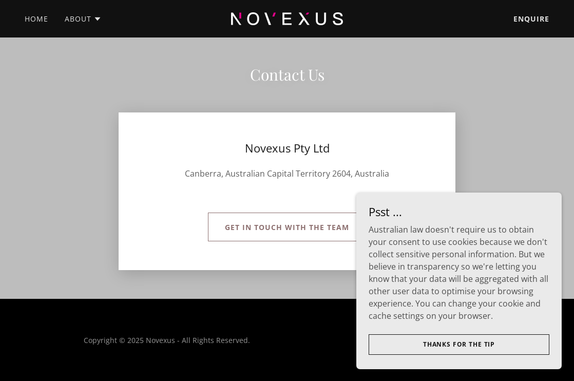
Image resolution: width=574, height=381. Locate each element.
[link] (287, 18)
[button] (83, 19)
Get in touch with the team (287, 227)
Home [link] (36, 19)
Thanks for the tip (459, 344)
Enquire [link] (531, 19)
